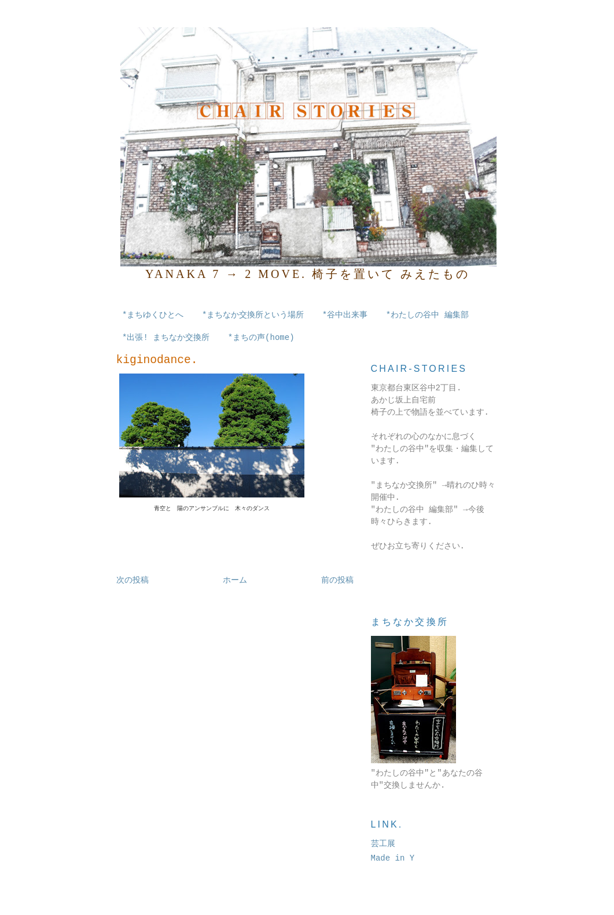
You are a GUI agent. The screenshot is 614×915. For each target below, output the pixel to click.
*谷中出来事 (344, 315)
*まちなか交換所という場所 (253, 315)
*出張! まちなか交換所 (165, 337)
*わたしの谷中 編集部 (427, 315)
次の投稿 (132, 580)
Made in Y (393, 858)
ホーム (235, 580)
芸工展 (383, 843)
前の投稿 (337, 580)
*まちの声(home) (261, 337)
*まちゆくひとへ (152, 315)
